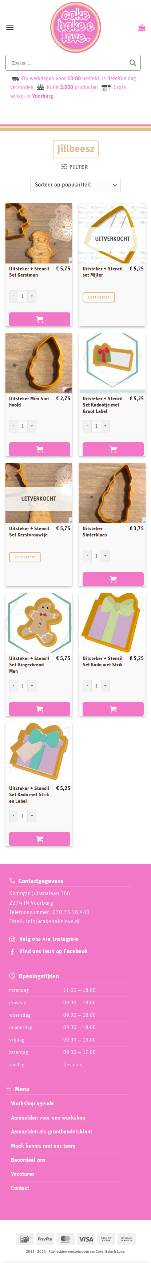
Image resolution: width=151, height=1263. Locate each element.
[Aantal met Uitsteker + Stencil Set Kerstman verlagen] (13, 296)
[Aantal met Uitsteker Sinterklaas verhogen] (105, 556)
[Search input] (68, 63)
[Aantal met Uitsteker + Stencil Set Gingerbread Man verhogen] (32, 686)
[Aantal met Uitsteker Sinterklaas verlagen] (87, 556)
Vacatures (23, 1174)
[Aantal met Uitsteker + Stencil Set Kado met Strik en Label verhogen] (32, 816)
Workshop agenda (32, 1103)
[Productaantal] (23, 296)
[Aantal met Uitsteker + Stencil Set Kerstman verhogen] (32, 296)
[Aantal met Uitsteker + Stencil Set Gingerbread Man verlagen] (13, 686)
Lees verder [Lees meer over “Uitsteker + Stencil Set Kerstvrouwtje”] (25, 557)
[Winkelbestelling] (75, 185)
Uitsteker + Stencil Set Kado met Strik (103, 662)
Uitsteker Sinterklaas (95, 532)
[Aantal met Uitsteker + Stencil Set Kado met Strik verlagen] (87, 686)
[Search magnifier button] (132, 62)
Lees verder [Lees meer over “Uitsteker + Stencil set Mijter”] (99, 297)
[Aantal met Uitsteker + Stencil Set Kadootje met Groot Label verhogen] (105, 426)
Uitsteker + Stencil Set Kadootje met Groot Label (103, 405)
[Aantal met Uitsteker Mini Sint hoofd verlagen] (13, 426)
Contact (20, 1188)
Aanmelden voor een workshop (48, 1118)
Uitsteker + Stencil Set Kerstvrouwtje (29, 532)
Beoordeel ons (28, 1160)
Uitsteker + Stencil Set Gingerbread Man (29, 665)
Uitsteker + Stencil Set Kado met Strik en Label (29, 795)
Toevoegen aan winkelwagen (39, 319)
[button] (9, 27)
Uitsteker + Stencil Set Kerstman (29, 272)
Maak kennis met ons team (43, 1146)
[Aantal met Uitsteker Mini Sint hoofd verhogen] (32, 426)
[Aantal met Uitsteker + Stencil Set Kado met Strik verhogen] (105, 686)
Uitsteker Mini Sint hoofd (29, 402)
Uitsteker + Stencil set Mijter (103, 272)
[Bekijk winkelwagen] (141, 27)
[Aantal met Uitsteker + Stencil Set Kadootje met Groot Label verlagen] (87, 426)
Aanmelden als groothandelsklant (51, 1132)
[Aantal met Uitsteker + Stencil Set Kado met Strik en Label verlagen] (13, 816)
